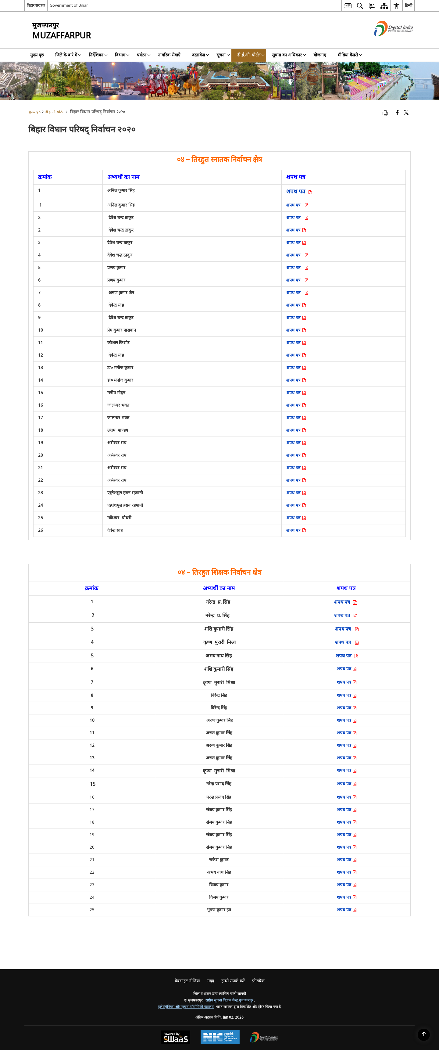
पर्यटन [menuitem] (144, 55)
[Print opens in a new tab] (386, 113)
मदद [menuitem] (210, 981)
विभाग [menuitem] (122, 55)
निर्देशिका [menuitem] (98, 55)
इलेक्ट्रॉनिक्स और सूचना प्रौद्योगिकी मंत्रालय (186, 1006)
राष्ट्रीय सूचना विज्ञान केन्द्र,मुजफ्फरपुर (229, 1000)
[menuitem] (347, 5)
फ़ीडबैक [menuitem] (258, 981)
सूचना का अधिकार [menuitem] (289, 55)
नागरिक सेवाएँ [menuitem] (169, 55)
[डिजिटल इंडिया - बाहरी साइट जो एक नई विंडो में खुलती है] (386, 41)
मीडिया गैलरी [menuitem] (350, 55)
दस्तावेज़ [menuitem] (200, 55)
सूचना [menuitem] (223, 55)
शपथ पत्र (298, 205)
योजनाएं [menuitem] (319, 55)
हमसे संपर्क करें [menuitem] (233, 981)
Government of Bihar (69, 5)
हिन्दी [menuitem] (408, 5)
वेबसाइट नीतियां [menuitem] (187, 981)
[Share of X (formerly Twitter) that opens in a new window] (406, 113)
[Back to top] (424, 1035)
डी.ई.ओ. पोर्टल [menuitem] (251, 55)
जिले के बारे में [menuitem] (68, 55)
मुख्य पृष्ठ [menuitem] (37, 55)
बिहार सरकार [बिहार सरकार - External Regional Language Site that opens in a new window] (36, 5)
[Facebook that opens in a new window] (397, 113)
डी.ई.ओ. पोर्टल (54, 112)
